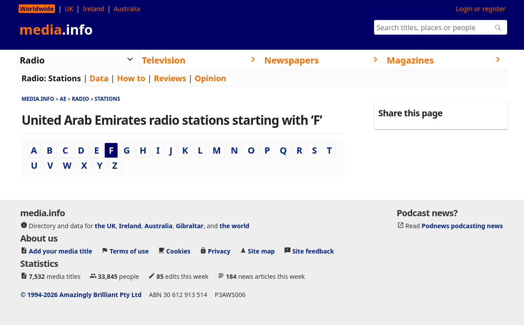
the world (234, 225)
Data (99, 78)
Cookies (178, 250)
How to (131, 78)
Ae (62, 99)
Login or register (480, 8)
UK (69, 8)
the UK (105, 225)
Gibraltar (189, 225)
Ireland (93, 8)
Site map (261, 250)
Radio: (34, 78)
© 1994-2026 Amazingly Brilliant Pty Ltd (81, 294)
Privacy (219, 250)
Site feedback (313, 250)
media (56, 29)
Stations (64, 78)
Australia (127, 8)
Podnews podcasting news (462, 225)
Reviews (170, 78)
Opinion (210, 78)
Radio (80, 99)
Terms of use (129, 250)
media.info (38, 99)
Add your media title (60, 250)
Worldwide (37, 8)
